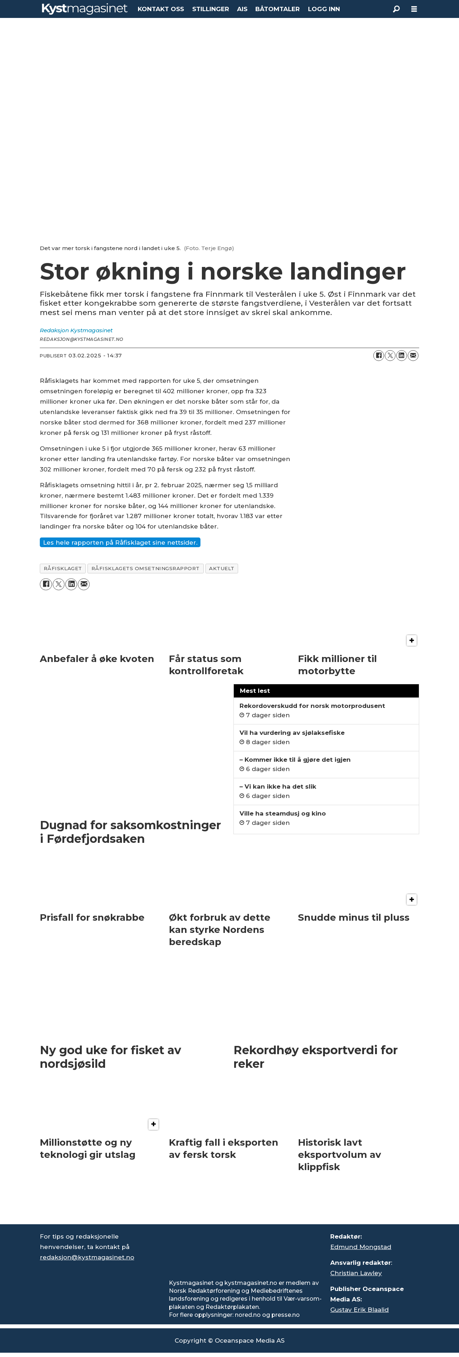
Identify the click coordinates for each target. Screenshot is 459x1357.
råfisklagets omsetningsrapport (145, 568)
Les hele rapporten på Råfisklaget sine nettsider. (120, 542)
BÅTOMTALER (277, 9)
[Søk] (396, 9)
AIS (242, 9)
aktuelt (222, 568)
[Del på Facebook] (378, 355)
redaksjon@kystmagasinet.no (87, 1257)
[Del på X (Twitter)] (390, 355)
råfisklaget (63, 568)
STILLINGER (210, 9)
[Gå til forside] (85, 9)
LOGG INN (324, 9)
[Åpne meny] (414, 9)
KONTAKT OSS (161, 9)
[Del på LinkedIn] (401, 355)
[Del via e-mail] (413, 355)
